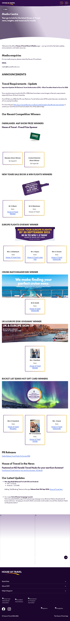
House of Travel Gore (13, 257)
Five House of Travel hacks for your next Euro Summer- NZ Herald (22, 470)
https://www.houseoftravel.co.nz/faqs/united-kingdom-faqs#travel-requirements (39, 105)
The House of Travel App (61, 616)
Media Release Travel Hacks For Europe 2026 (16, 456)
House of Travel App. (56, 489)
